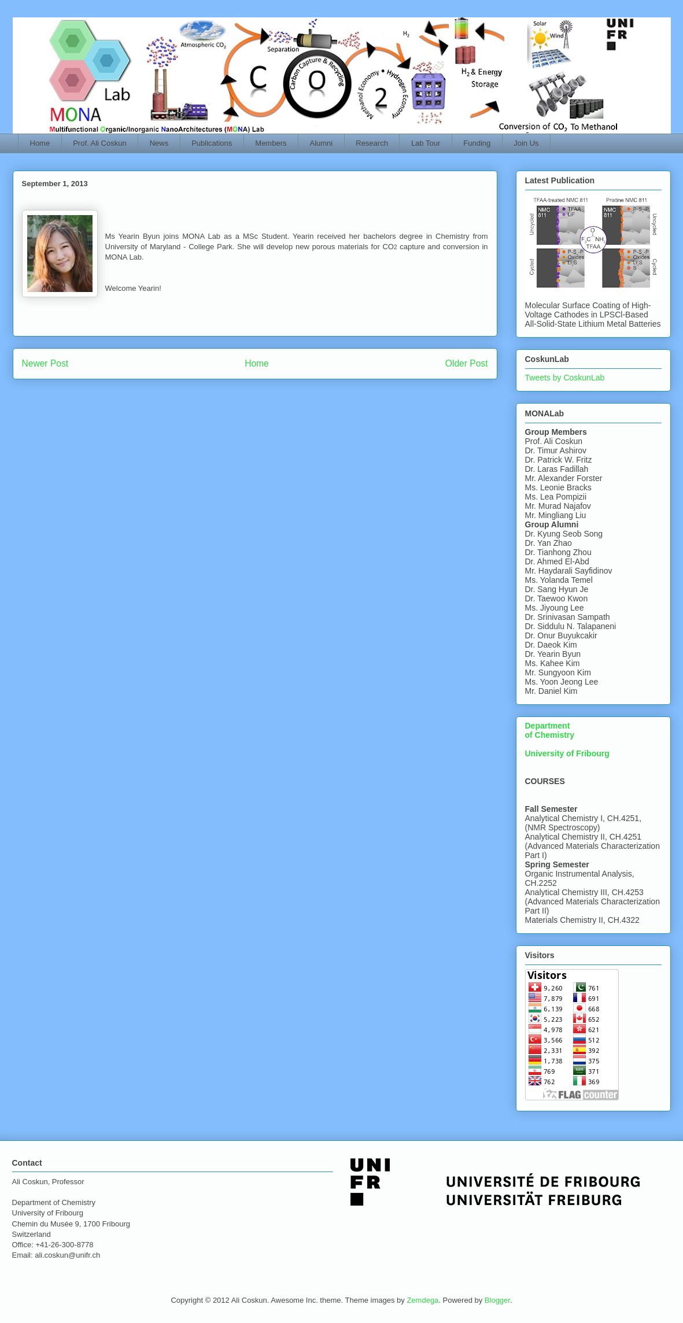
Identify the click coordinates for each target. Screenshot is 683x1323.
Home (40, 143)
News (159, 143)
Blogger (497, 1300)
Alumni (321, 143)
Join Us (526, 143)
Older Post (466, 363)
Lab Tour (425, 143)
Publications (211, 143)
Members (270, 143)
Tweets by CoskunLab (565, 377)
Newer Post (45, 363)
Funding (476, 143)
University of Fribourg (567, 753)
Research (372, 143)
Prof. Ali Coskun (100, 143)
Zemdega (422, 1300)
